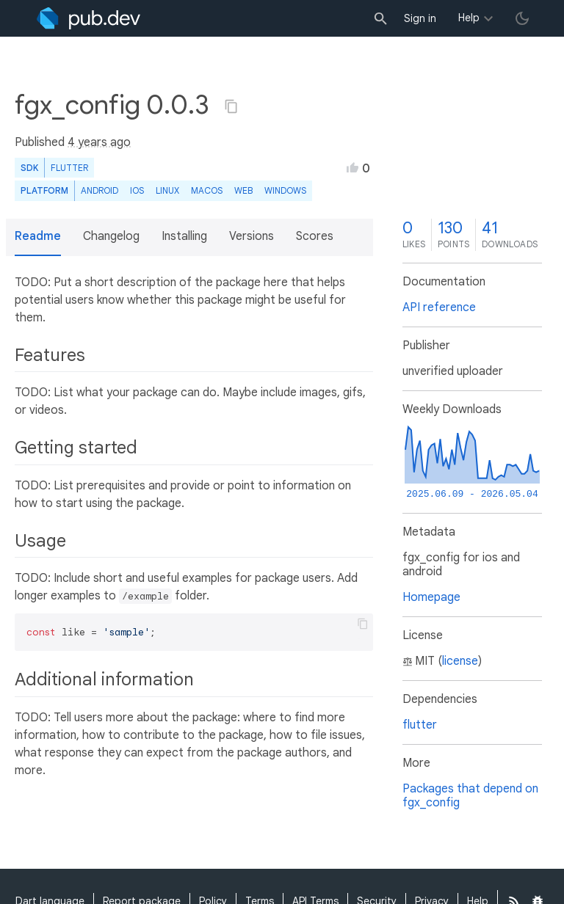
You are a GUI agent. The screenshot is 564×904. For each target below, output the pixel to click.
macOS (207, 190)
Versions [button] (251, 236)
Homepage (431, 597)
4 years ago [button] (99, 142)
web (243, 190)
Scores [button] (314, 236)
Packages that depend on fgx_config (470, 795)
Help (469, 17)
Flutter (69, 167)
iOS (137, 190)
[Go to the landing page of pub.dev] (88, 18)
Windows (285, 190)
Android (99, 190)
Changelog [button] (111, 236)
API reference (439, 307)
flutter (419, 725)
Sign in (420, 18)
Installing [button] (184, 236)
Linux (167, 190)
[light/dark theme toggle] (522, 18)
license (460, 661)
